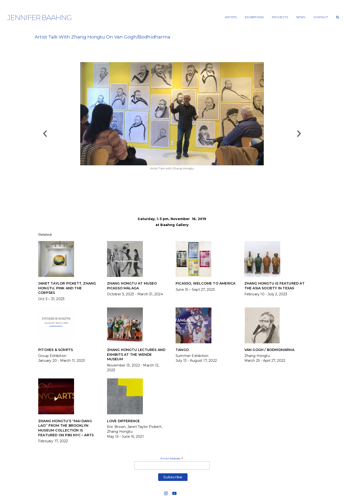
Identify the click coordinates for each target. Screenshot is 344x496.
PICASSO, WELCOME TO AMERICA (205, 283)
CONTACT (320, 17)
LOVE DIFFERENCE (123, 421)
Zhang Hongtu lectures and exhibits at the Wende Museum (136, 354)
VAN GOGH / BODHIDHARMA (269, 350)
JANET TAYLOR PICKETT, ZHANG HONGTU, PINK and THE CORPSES (67, 288)
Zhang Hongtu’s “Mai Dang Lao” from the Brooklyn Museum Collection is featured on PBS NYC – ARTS (66, 428)
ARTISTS (231, 17)
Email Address (172, 459)
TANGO (182, 350)
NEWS (300, 17)
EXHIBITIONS (254, 17)
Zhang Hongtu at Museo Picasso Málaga (132, 285)
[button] (45, 133)
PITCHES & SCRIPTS (55, 350)
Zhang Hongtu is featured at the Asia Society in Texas (274, 285)
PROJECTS (280, 17)
